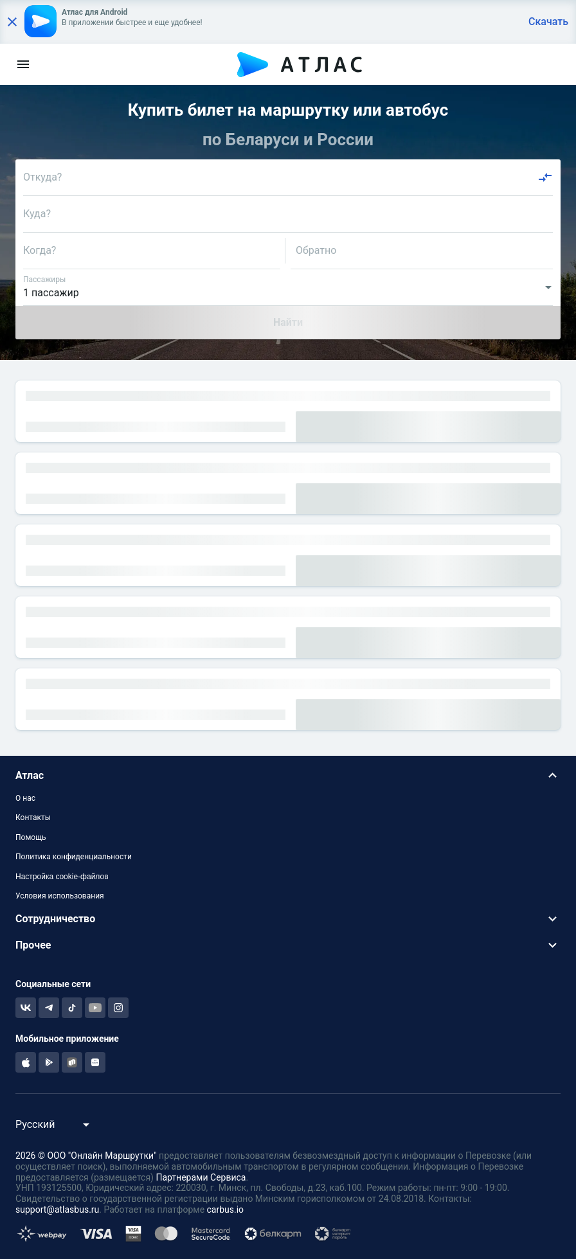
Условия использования (59, 895)
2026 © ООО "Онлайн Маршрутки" (86, 1155)
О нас (25, 798)
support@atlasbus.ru (57, 1209)
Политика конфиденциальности (73, 856)
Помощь (30, 837)
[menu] (23, 64)
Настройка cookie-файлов (62, 876)
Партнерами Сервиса (201, 1177)
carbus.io (225, 1209)
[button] (288, 775)
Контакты (33, 817)
